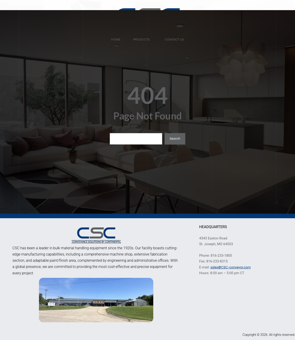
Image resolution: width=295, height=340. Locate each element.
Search (175, 139)
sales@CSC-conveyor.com (230, 267)
